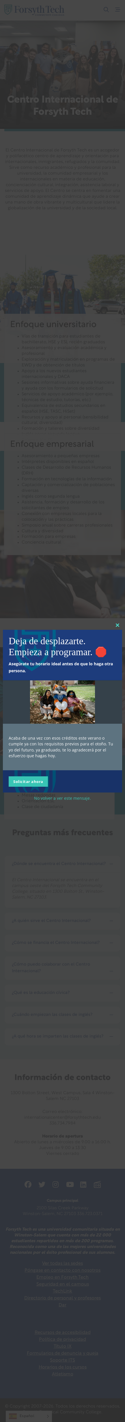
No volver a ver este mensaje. (62, 798)
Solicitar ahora (28, 781)
